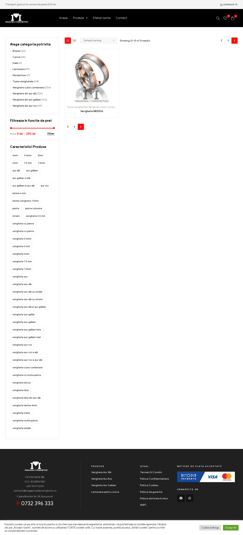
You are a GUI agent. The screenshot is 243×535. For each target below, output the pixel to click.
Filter (50, 133)
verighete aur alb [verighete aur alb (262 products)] (22, 284)
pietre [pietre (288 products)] (15, 208)
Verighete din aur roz (25, 105)
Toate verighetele (77, 107)
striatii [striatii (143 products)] (16, 216)
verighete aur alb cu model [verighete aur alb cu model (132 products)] (27, 291)
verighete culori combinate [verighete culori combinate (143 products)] (27, 367)
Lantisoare (19, 69)
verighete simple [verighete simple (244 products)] (21, 428)
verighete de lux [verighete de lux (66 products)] (21, 382)
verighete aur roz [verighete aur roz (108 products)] (22, 344)
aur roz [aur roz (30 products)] (45, 185)
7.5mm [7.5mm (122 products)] (41, 163)
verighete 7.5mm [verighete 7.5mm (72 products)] (21, 269)
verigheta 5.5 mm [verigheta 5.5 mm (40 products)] (35, 216)
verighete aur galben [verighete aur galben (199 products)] (24, 322)
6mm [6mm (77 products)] (15, 163)
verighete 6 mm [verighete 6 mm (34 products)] (21, 246)
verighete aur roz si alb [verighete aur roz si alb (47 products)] (25, 352)
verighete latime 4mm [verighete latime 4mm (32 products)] (24, 405)
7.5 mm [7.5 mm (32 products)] (28, 163)
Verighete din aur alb (24, 93)
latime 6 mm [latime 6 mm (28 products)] (19, 193)
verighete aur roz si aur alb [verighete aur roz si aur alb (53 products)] (27, 359)
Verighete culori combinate (104, 107)
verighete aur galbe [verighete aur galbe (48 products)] (23, 314)
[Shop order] (98, 41)
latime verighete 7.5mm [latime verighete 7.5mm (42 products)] (25, 200)
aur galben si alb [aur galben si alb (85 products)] (21, 178)
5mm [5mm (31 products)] (40, 155)
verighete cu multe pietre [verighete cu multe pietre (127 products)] (26, 375)
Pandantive (19, 75)
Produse (80, 18)
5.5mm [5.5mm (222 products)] (28, 155)
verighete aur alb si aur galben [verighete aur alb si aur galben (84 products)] (29, 306)
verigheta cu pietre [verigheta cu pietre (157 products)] (23, 231)
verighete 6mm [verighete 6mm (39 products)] (20, 253)
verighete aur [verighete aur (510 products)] (20, 276)
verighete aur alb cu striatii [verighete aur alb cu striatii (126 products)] (27, 299)
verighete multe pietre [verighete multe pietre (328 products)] (25, 420)
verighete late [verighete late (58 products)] (20, 390)
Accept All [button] (230, 527)
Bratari (17, 50)
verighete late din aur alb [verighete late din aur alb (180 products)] (26, 397)
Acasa (63, 18)
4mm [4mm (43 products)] (15, 155)
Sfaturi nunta (101, 18)
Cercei (16, 57)
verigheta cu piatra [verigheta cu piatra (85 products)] (23, 223)
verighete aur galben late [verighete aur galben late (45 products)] (26, 329)
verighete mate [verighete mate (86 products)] (21, 413)
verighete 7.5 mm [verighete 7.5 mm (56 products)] (22, 261)
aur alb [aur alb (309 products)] (16, 170)
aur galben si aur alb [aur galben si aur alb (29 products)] (23, 185)
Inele (15, 63)
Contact (121, 18)
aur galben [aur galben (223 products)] (32, 170)
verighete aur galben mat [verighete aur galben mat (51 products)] (26, 337)
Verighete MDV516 (91, 111)
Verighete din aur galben (27, 99)
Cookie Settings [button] (210, 527)
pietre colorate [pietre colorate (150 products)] (33, 208)
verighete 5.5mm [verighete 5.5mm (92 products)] (21, 238)
